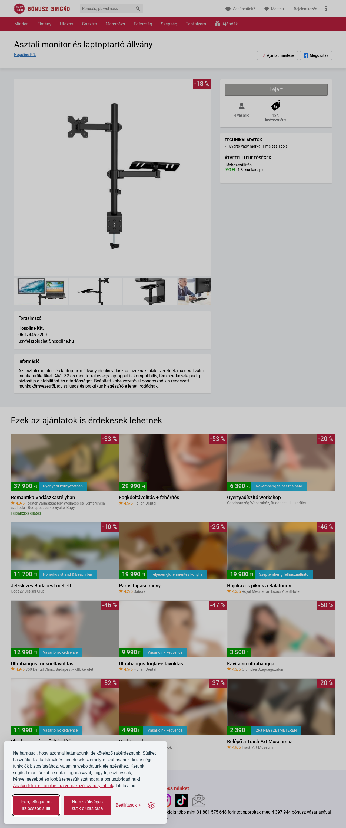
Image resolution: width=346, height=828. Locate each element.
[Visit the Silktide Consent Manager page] (151, 805)
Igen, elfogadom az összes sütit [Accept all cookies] (36, 805)
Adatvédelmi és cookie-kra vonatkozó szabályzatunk (63, 785)
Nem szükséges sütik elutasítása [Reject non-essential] (87, 805)
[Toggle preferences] (128, 805)
